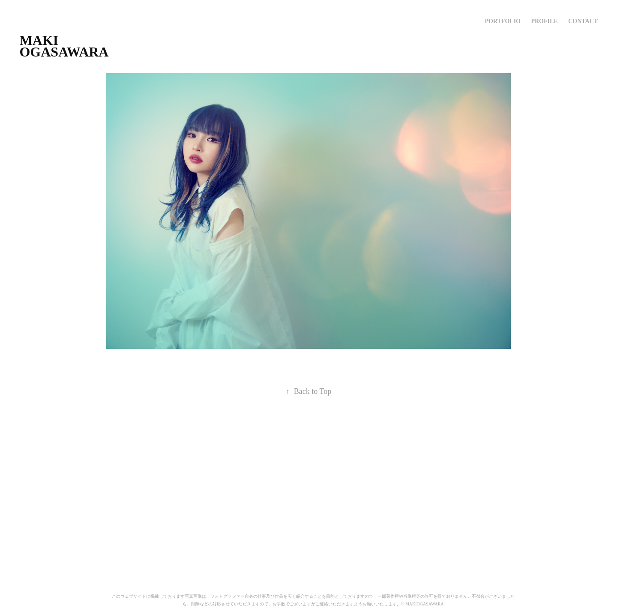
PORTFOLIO (503, 21)
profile (544, 21)
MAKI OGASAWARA (63, 46)
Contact (583, 21)
